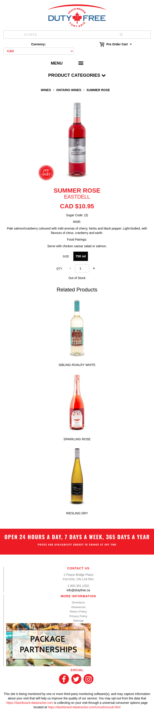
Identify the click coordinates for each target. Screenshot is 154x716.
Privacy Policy (78, 616)
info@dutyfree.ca (78, 590)
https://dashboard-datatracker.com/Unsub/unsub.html (84, 707)
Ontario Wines (68, 90)
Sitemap (78, 620)
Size (66, 256)
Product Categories (77, 75)
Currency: (38, 44)
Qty (59, 268)
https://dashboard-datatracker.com (29, 703)
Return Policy (78, 611)
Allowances (78, 607)
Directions (78, 602)
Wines (46, 90)
